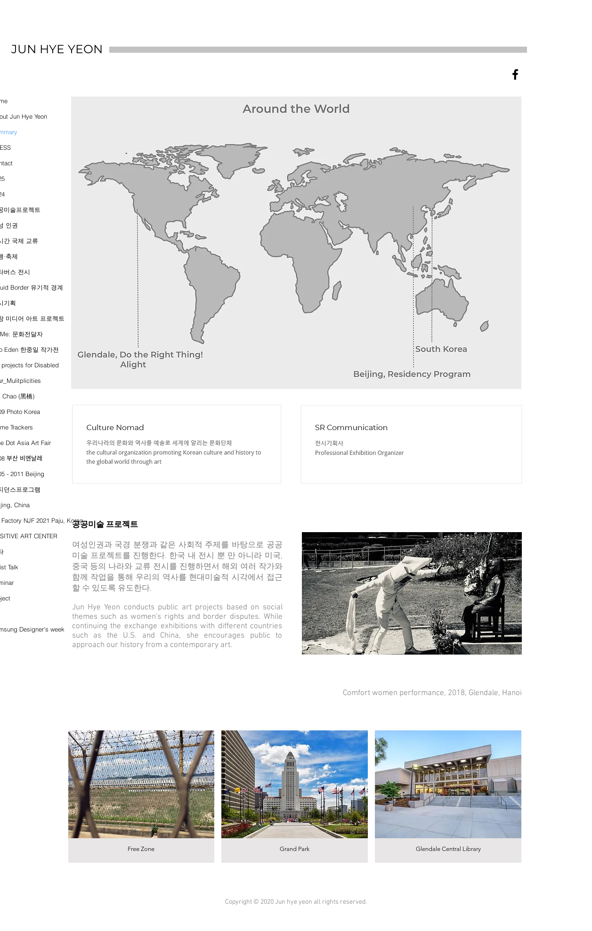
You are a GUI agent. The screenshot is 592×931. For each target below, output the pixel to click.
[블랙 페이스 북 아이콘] (515, 74)
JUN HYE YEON (57, 49)
